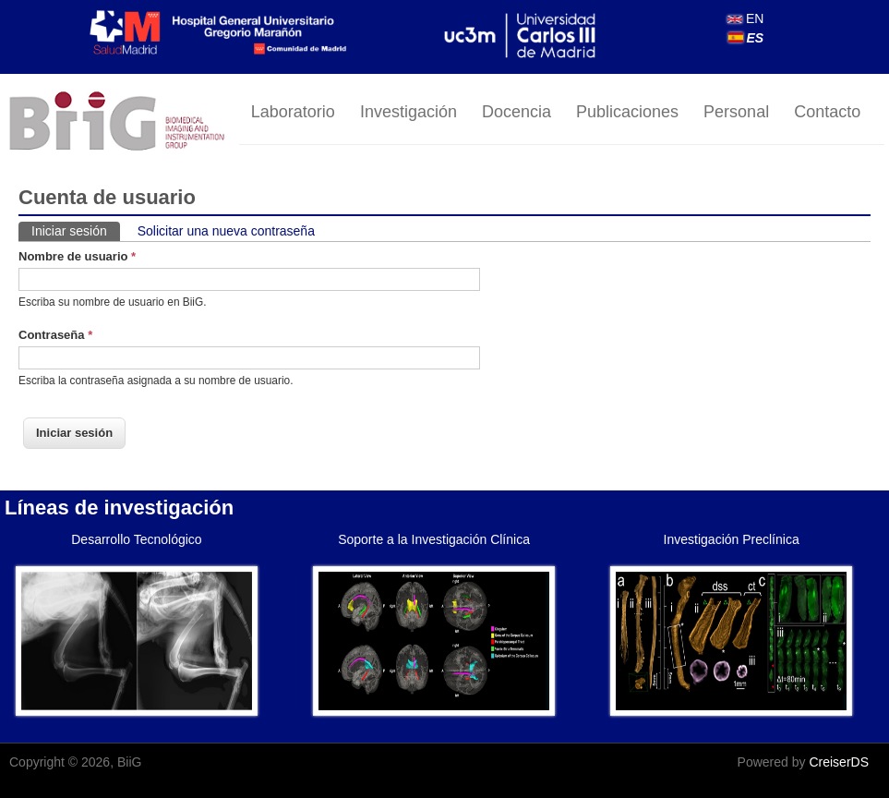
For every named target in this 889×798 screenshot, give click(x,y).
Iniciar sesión (75, 230)
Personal (736, 112)
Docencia (516, 112)
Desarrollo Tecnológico (136, 539)
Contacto (827, 112)
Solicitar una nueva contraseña (226, 231)
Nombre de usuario (77, 256)
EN (745, 18)
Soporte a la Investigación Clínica (434, 539)
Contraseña (55, 335)
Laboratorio (293, 112)
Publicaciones (627, 112)
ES (746, 37)
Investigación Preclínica (731, 539)
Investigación (408, 112)
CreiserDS (839, 762)
